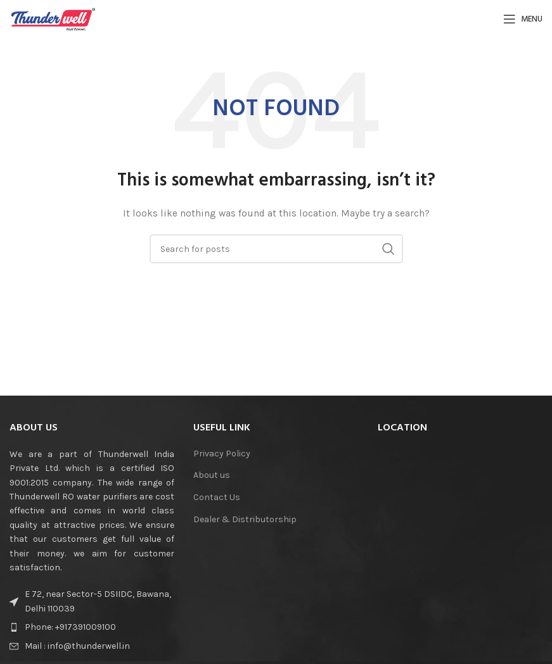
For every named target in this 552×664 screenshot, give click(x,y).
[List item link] (92, 627)
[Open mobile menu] (523, 19)
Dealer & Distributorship (245, 519)
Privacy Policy (221, 453)
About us (211, 475)
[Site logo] (53, 18)
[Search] (276, 248)
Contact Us (216, 497)
